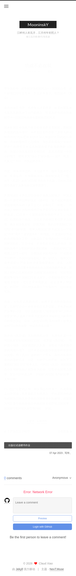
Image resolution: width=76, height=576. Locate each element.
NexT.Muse (57, 569)
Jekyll (19, 569)
